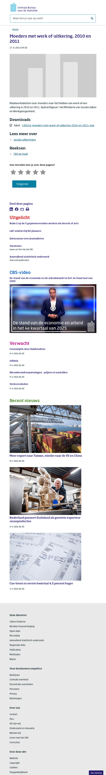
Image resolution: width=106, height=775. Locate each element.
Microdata (15, 636)
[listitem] (11, 209)
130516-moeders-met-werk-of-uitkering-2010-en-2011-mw (58, 125)
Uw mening (96, 773)
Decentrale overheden (21, 684)
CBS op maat (21, 154)
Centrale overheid (19, 680)
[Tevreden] (35, 171)
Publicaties (15, 650)
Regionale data (17, 645)
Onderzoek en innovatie (22, 728)
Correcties (15, 742)
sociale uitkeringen (25, 140)
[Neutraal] (28, 171)
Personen (14, 689)
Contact (13, 714)
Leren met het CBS (19, 738)
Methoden (15, 655)
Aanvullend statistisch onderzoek (27, 640)
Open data (15, 631)
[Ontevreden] (20, 171)
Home (15, 29)
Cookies (14, 768)
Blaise (13, 659)
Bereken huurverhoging (22, 626)
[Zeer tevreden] (43, 171)
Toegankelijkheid (18, 772)
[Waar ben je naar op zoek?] (53, 18)
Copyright (15, 763)
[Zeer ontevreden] (13, 171)
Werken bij (15, 733)
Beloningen (16, 699)
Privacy (13, 694)
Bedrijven (15, 675)
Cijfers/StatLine (18, 622)
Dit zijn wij (15, 724)
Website (14, 758)
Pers (12, 719)
